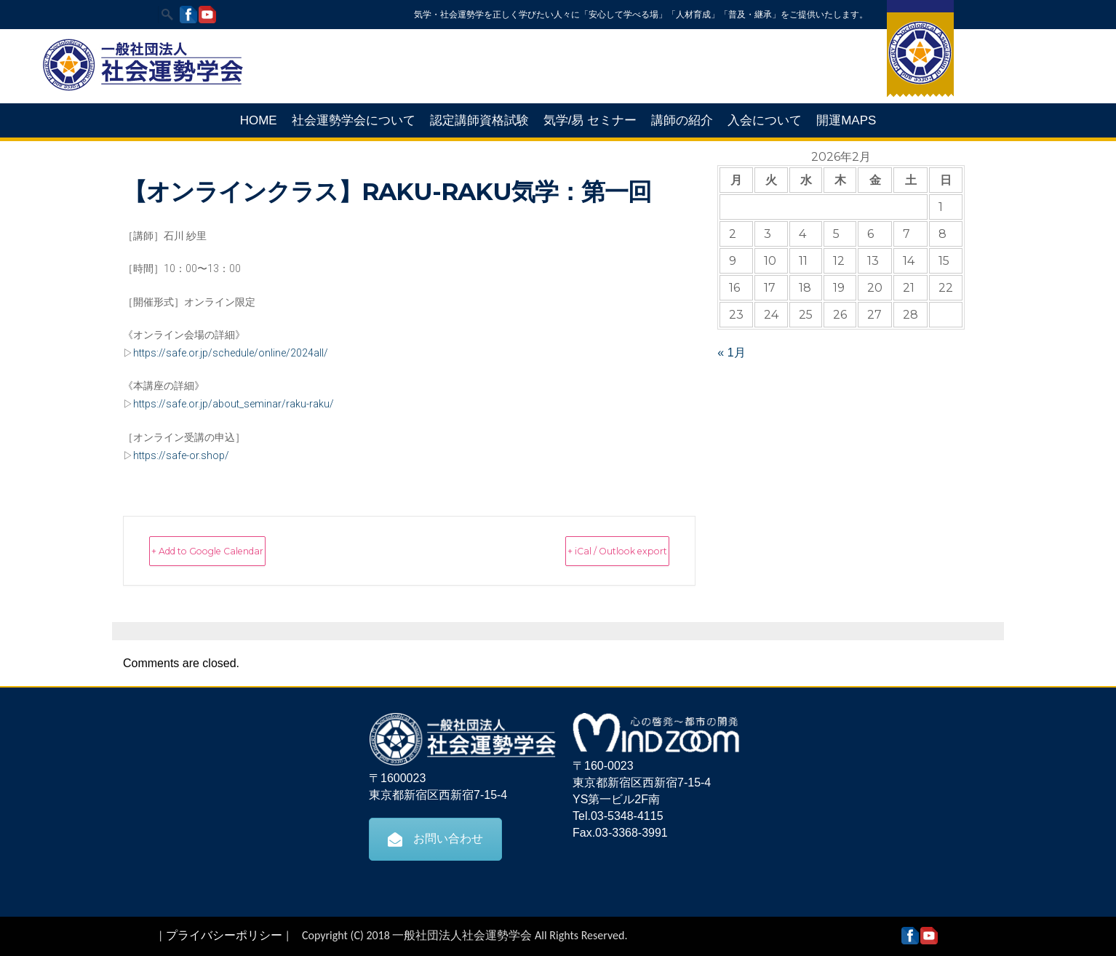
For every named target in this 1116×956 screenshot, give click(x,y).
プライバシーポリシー (224, 934)
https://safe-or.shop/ (181, 455)
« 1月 (731, 352)
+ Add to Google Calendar (241, 550)
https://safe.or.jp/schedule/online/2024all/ (230, 353)
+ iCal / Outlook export (586, 550)
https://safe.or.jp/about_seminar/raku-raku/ (233, 404)
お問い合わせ (435, 838)
